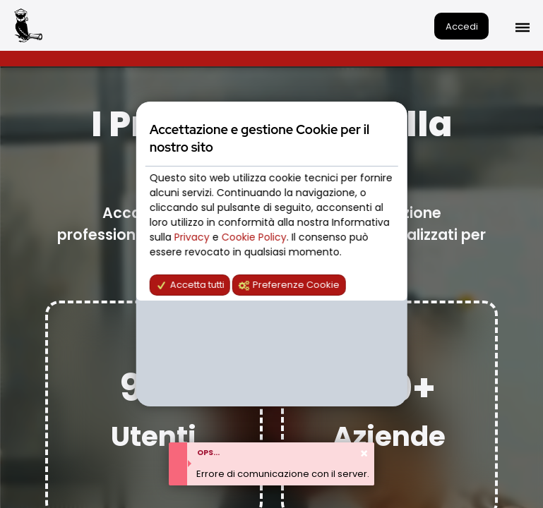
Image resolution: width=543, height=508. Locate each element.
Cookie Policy (254, 237)
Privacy (193, 237)
